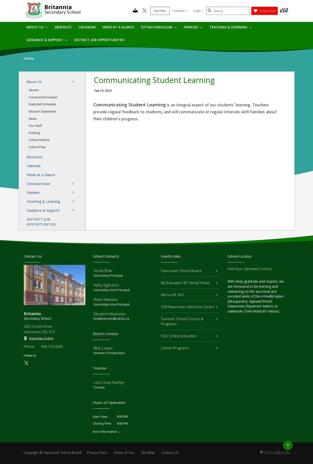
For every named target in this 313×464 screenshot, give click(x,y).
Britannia (58, 7)
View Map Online (41, 338)
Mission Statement (42, 111)
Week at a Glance (118, 27)
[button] (74, 81)
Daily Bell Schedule (42, 104)
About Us (37, 27)
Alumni (34, 90)
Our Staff (35, 125)
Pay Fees (160, 11)
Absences (63, 27)
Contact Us (170, 452)
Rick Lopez (103, 348)
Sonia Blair (103, 270)
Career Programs (189, 347)
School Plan (37, 147)
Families (193, 27)
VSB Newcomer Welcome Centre (189, 306)
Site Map (148, 452)
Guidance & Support (46, 40)
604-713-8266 (52, 346)
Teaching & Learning (230, 27)
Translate (180, 11)
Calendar (87, 27)
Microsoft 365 (189, 294)
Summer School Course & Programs (189, 321)
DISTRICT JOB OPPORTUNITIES (99, 40)
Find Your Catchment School (250, 269)
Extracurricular (159, 27)
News (33, 118)
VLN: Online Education (189, 335)
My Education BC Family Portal (189, 282)
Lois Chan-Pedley (109, 382)
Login (198, 11)
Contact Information (43, 97)
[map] (135, 11)
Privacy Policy (97, 452)
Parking (34, 133)
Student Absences (110, 314)
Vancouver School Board (189, 270)
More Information (105, 432)
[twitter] (144, 11)
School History (39, 140)
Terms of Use (124, 452)
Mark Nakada (105, 299)
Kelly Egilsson (106, 285)
